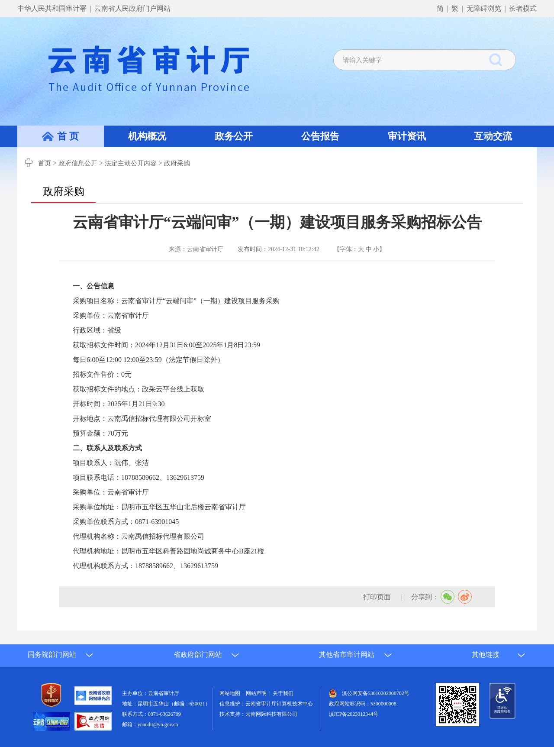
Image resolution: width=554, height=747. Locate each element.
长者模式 (523, 8)
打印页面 (378, 597)
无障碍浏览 (484, 8)
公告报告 (320, 136)
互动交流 (493, 136)
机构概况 (147, 136)
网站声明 (257, 693)
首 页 (68, 136)
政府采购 (177, 163)
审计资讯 (407, 136)
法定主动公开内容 (131, 163)
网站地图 (231, 693)
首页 (44, 163)
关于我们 (283, 693)
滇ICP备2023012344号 (354, 714)
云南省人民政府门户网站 (132, 8)
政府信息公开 (77, 163)
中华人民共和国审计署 (52, 8)
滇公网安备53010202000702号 (375, 693)
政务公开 (234, 136)
